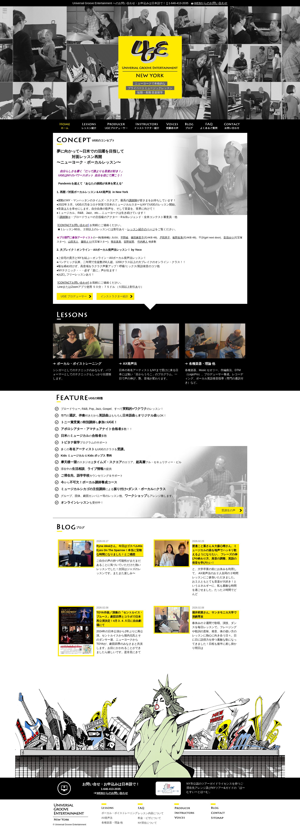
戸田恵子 (165, 237)
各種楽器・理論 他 (111, 821)
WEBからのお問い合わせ (210, 3)
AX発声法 (107, 817)
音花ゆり (228, 237)
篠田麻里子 (137, 237)
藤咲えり (86, 241)
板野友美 (178, 237)
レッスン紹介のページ (141, 229)
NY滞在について (146, 821)
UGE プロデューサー (74, 296)
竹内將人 (142, 241)
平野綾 (124, 237)
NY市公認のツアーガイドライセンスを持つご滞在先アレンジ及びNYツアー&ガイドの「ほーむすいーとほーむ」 (215, 787)
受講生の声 (228, 509)
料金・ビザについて (148, 817)
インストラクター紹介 (114, 296)
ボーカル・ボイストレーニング (118, 812)
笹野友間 (129, 241)
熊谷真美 (116, 241)
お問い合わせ (73, 224)
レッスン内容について (150, 812)
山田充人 (73, 241)
